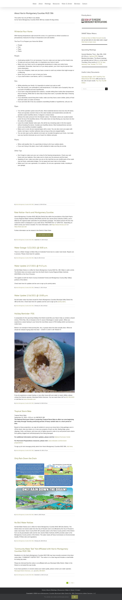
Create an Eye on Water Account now (93, 38)
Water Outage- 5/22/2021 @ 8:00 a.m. (30, 247)
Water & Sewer (69, 590)
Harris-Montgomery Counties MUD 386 (24, 204)
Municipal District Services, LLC (23, 571)
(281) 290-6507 (40, 571)
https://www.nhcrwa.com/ (59, 224)
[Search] (106, 89)
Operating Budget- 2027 (89, 76)
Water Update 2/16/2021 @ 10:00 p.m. (31, 295)
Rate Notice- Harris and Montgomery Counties (34, 212)
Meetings (54, 590)
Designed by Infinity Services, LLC (85, 593)
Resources (61, 590)
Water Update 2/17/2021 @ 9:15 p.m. (30, 265)
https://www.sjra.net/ (20, 226)
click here (70, 446)
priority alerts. (62, 301)
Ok (74, 597)
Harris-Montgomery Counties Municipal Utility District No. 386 (55, 593)
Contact (77, 590)
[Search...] (93, 89)
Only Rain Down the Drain (25, 458)
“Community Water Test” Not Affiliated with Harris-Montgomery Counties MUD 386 (41, 549)
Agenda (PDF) (93, 56)
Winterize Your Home (23, 31)
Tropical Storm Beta (22, 411)
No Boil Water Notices (23, 522)
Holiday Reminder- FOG (24, 313)
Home (43, 590)
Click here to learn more (89, 42)
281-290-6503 (70, 397)
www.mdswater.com (29, 399)
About (48, 590)
